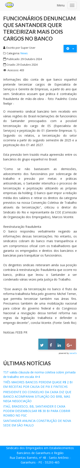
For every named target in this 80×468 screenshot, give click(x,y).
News (24, 53)
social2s (73, 353)
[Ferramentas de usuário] (70, 48)
